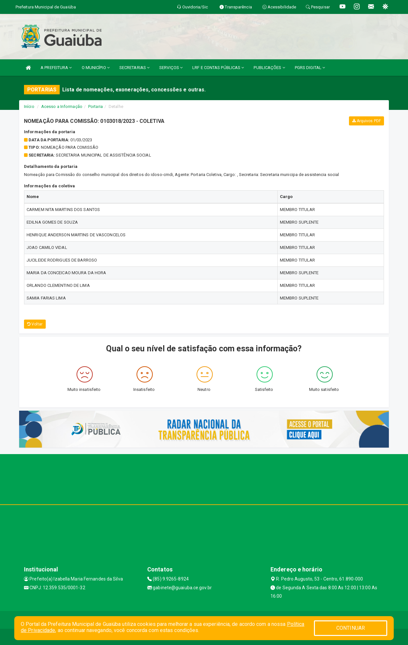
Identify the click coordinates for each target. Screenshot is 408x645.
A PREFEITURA (56, 67)
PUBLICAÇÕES (269, 67)
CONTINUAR (350, 628)
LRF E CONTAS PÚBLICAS (218, 67)
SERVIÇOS (171, 67)
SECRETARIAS (134, 67)
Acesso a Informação (61, 106)
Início (29, 106)
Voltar (34, 324)
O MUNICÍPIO (96, 67)
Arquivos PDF (366, 121)
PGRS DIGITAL (310, 67)
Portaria (95, 106)
